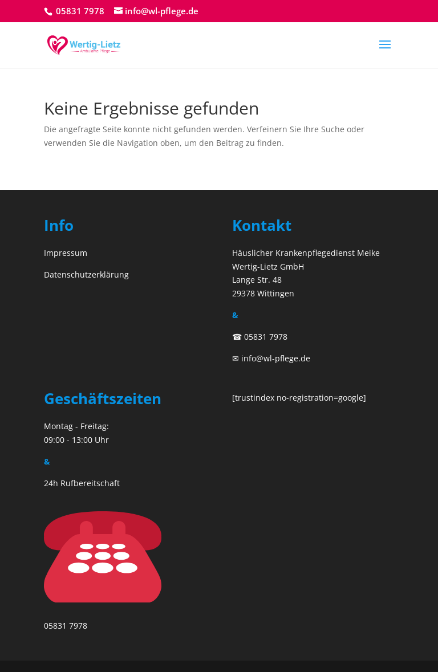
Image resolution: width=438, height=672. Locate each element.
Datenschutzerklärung (86, 274)
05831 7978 (79, 11)
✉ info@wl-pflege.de (271, 358)
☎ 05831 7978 (259, 336)
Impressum (65, 252)
